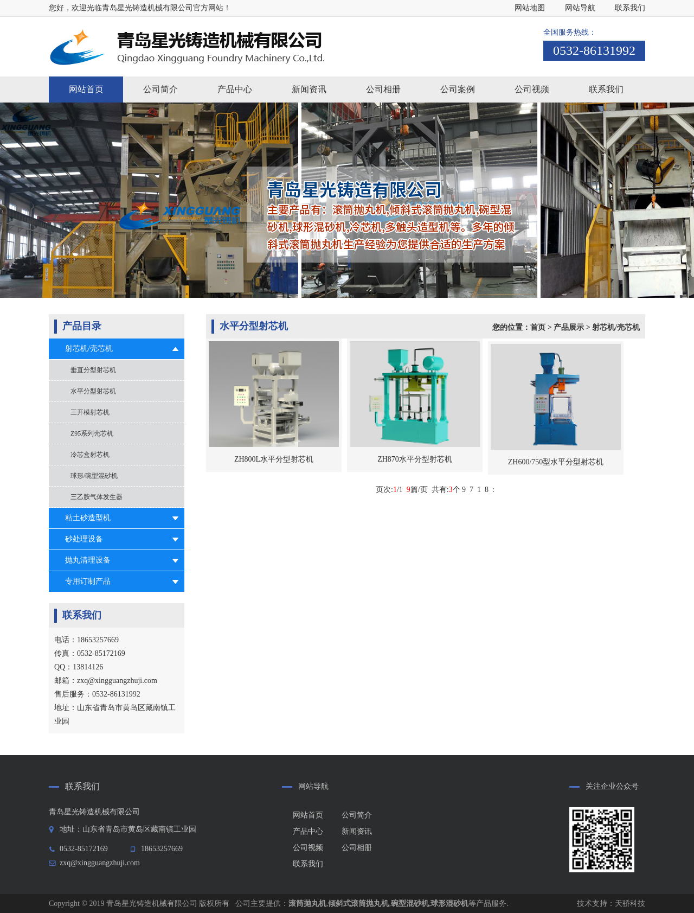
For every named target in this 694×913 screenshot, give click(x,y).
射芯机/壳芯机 (89, 348)
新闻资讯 (357, 831)
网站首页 (86, 89)
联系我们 (630, 8)
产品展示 (569, 327)
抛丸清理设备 (88, 560)
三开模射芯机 (90, 412)
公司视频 (308, 848)
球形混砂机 (449, 903)
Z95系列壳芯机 (91, 433)
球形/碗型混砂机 (94, 476)
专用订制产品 (88, 581)
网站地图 (530, 8)
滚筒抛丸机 (307, 903)
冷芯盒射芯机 (90, 454)
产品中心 (308, 831)
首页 (537, 327)
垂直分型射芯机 (93, 370)
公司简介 (357, 815)
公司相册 (357, 848)
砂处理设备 (84, 539)
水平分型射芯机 (93, 391)
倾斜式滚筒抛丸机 (358, 903)
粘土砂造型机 (88, 518)
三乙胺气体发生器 (96, 497)
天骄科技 (630, 903)
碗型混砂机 (410, 903)
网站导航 (580, 8)
